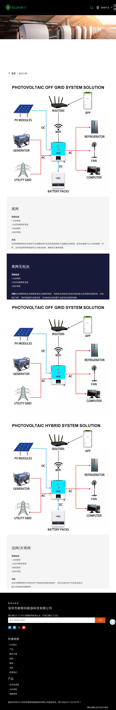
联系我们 (13, 672)
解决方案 (13, 654)
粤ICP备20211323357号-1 (69, 702)
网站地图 (91, 707)
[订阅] (100, 620)
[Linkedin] (14, 627)
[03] (58, 477)
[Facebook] (10, 627)
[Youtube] (23, 627)
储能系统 (13, 693)
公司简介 (13, 644)
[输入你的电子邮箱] (51, 620)
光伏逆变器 (14, 684)
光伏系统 (13, 689)
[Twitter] (19, 627)
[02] (58, 139)
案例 (11, 663)
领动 (106, 707)
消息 (11, 667)
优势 (11, 658)
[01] (58, 357)
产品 (11, 649)
